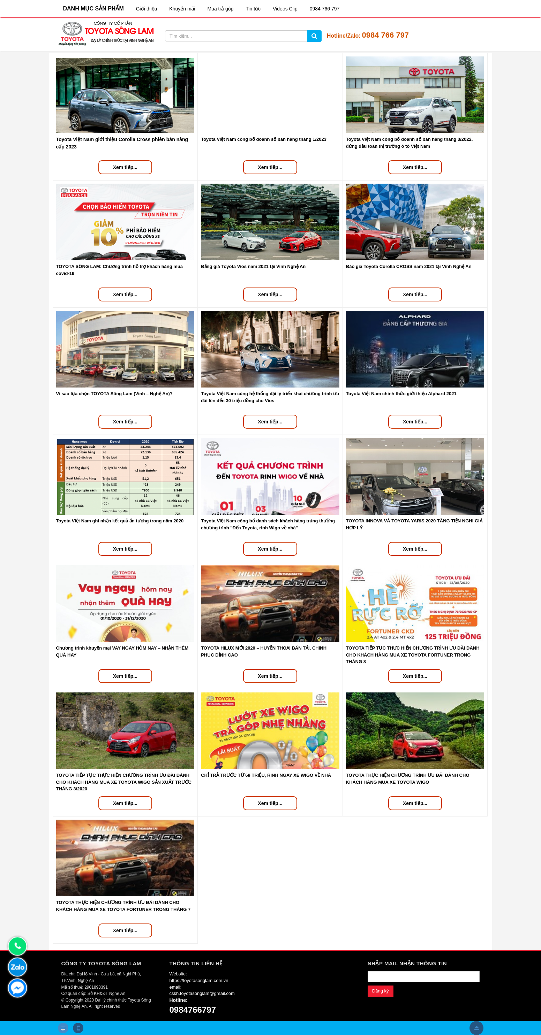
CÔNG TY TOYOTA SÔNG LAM (101, 963)
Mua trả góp (220, 9)
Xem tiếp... (125, 167)
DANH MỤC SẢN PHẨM (93, 9)
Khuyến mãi (182, 9)
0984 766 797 (325, 9)
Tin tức (253, 9)
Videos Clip (285, 9)
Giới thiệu (146, 9)
